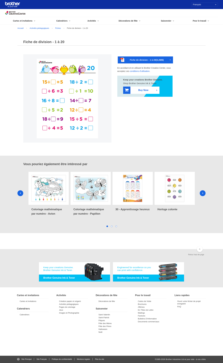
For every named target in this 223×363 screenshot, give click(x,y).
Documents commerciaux (148, 322)
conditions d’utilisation (140, 71)
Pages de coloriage (67, 307)
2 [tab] (111, 226)
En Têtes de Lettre (146, 310)
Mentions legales (83, 359)
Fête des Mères (105, 323)
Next (203, 193)
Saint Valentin (104, 315)
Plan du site (99, 359)
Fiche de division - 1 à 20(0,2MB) (142, 60)
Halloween (103, 329)
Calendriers (24, 315)
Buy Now (136, 90)
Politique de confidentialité (62, 359)
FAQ (179, 307)
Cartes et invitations (28, 301)
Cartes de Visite (144, 301)
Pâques (102, 320)
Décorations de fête (107, 301)
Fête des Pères (105, 326)
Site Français (41, 359)
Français (204, 4)
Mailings (141, 313)
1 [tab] (107, 226)
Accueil (20, 28)
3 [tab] (116, 226)
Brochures (142, 304)
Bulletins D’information (147, 319)
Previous (20, 193)
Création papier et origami (70, 301)
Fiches (58, 28)
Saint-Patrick (104, 317)
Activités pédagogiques (39, 28)
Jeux (61, 310)
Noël (100, 332)
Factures (141, 316)
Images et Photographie (69, 313)
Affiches (141, 307)
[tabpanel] (49, 194)
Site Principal (24, 359)
